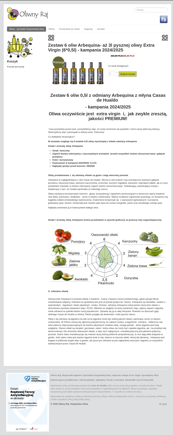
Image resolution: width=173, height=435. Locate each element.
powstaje (143, 388)
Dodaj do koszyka (127, 74)
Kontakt (101, 29)
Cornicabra (118, 380)
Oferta (51, 29)
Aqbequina (100, 380)
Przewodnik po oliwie (69, 29)
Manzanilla (130, 380)
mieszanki (148, 380)
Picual (109, 380)
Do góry (163, 404)
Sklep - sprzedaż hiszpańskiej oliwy (26, 29)
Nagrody (88, 29)
